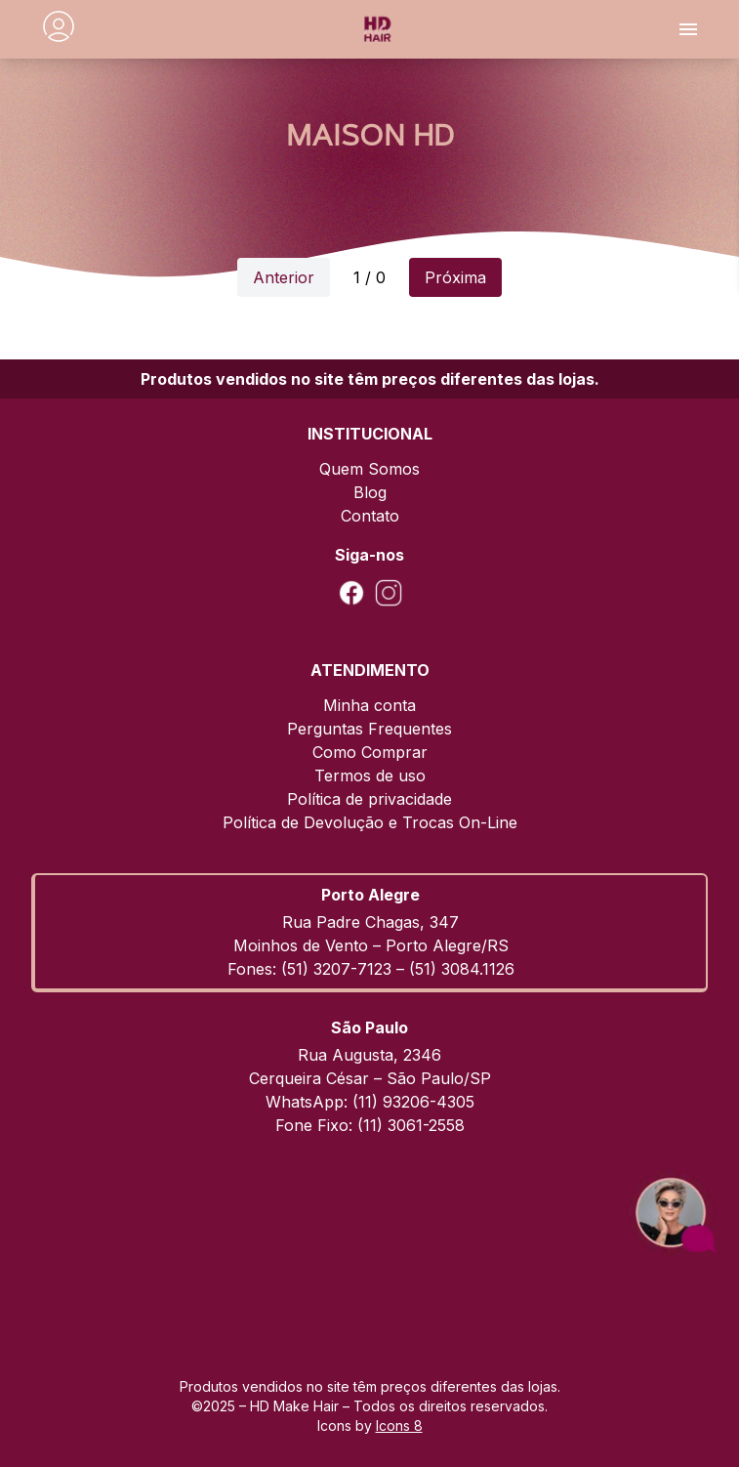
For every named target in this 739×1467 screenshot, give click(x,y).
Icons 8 (399, 1425)
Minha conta (369, 705)
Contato (370, 515)
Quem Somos (369, 469)
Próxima (455, 277)
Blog (370, 492)
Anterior (283, 277)
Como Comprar (370, 752)
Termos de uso (370, 775)
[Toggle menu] (688, 29)
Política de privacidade (369, 799)
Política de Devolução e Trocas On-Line (370, 822)
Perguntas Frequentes (369, 728)
